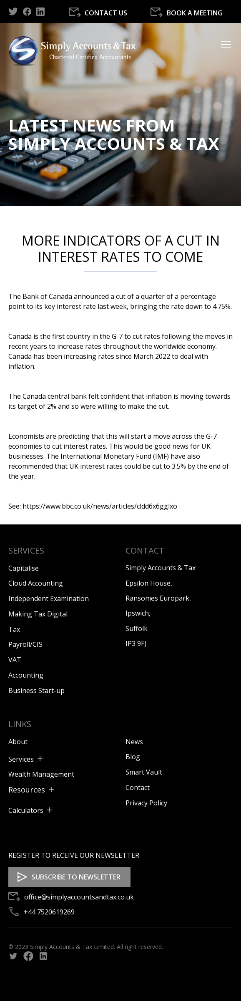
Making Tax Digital (38, 613)
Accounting (25, 675)
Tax (14, 629)
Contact (138, 787)
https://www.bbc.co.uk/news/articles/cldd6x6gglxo (100, 506)
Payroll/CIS (25, 644)
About (18, 741)
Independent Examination (48, 598)
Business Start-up (36, 690)
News (134, 741)
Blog (133, 756)
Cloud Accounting (35, 583)
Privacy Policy (146, 802)
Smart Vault (144, 772)
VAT (14, 659)
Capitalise (23, 568)
